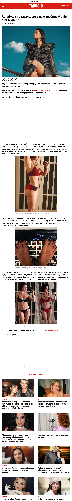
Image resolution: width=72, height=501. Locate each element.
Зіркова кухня (32, 11)
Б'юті (24, 11)
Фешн (19, 11)
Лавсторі (41, 11)
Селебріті (5, 11)
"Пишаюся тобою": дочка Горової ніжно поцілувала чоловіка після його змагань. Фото (52, 404)
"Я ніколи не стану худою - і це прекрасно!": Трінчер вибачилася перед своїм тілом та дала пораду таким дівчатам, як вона (16, 438)
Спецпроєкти (58, 11)
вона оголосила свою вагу (45, 90)
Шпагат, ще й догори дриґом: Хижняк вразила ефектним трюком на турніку (18, 470)
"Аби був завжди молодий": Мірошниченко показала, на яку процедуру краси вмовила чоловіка (53, 470)
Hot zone (49, 11)
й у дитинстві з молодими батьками (49, 330)
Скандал (12, 11)
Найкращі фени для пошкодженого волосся (53, 436)
